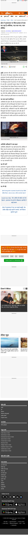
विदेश (8, 20)
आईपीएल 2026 (22, 16)
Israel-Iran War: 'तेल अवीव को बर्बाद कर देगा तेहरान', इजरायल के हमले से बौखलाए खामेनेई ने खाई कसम (14, 200)
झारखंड (2, 488)
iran (16, 256)
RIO (24, 523)
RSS (20, 523)
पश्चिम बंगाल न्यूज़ (4, 468)
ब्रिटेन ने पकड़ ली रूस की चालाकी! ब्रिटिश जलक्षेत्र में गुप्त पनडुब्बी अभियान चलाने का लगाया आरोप (9, 341)
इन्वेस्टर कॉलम (3, 415)
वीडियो (12, 16)
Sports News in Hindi (5, 438)
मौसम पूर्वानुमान (4, 424)
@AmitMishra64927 (17, 31)
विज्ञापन (2, 411)
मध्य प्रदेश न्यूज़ (3, 472)
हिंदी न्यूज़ (9, 247)
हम (1, 409)
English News (4, 417)
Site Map (5, 521)
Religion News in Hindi (6, 444)
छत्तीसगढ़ (3, 484)
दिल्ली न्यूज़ (3, 466)
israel (12, 256)
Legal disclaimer (12, 521)
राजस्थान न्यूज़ (3, 476)
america (21, 256)
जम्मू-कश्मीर (3, 486)
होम (1, 16)
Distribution (13, 525)
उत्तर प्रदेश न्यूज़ (4, 464)
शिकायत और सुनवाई (5, 413)
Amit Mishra (8, 31)
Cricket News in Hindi (6, 440)
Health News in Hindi (5, 448)
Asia (16, 249)
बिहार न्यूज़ (3, 470)
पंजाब (2, 480)
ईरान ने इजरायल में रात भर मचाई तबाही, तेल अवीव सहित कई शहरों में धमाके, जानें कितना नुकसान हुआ (14, 210)
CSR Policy (5, 523)
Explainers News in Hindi (6, 446)
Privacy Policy (21, 521)
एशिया (12, 20)
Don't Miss (6, 288)
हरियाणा (2, 482)
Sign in (25, 0)
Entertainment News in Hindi (7, 436)
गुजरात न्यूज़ (3, 478)
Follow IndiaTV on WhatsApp (14, 260)
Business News (4, 442)
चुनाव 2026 (6, 16)
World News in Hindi (5, 434)
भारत (16, 16)
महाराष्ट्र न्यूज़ (3, 474)
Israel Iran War (4, 256)
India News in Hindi (5, 432)
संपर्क (2, 407)
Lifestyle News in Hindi (6, 450)
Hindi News (3, 20)
